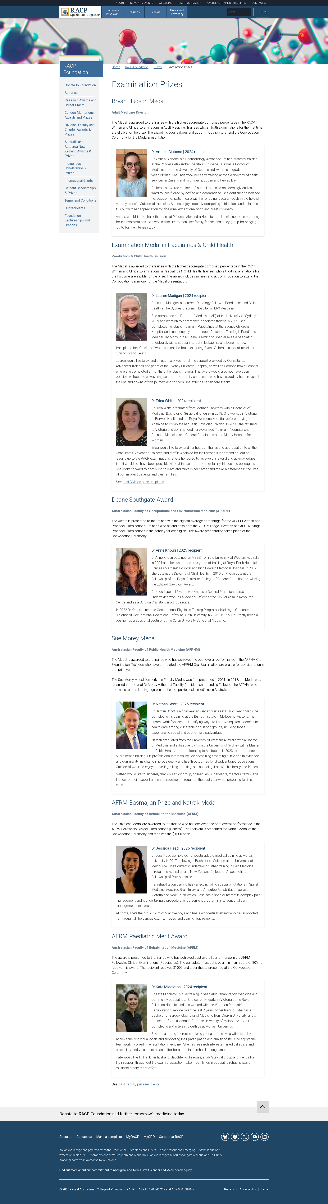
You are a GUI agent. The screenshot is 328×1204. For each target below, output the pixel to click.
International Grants (79, 181)
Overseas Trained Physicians (226, 2)
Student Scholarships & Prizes (80, 190)
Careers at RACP (171, 1137)
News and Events (141, 2)
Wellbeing (166, 2)
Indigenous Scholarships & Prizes (76, 168)
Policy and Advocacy (177, 12)
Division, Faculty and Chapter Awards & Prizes (80, 129)
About (120, 2)
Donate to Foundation (80, 85)
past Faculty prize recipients (138, 1084)
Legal (265, 1189)
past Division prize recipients (143, 482)
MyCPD (149, 1137)
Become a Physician (112, 12)
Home (116, 67)
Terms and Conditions (80, 200)
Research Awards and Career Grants (80, 102)
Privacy (229, 1189)
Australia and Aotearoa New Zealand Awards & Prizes (78, 149)
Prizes (158, 67)
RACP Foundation (189, 2)
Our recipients (75, 208)
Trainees (134, 12)
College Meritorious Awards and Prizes (79, 115)
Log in (262, 12)
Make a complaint (109, 1137)
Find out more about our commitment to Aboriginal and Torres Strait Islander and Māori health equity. (125, 1170)
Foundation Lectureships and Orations (77, 220)
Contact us (84, 1137)
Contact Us (259, 2)
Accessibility (248, 1189)
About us (71, 93)
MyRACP (132, 1137)
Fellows (155, 12)
